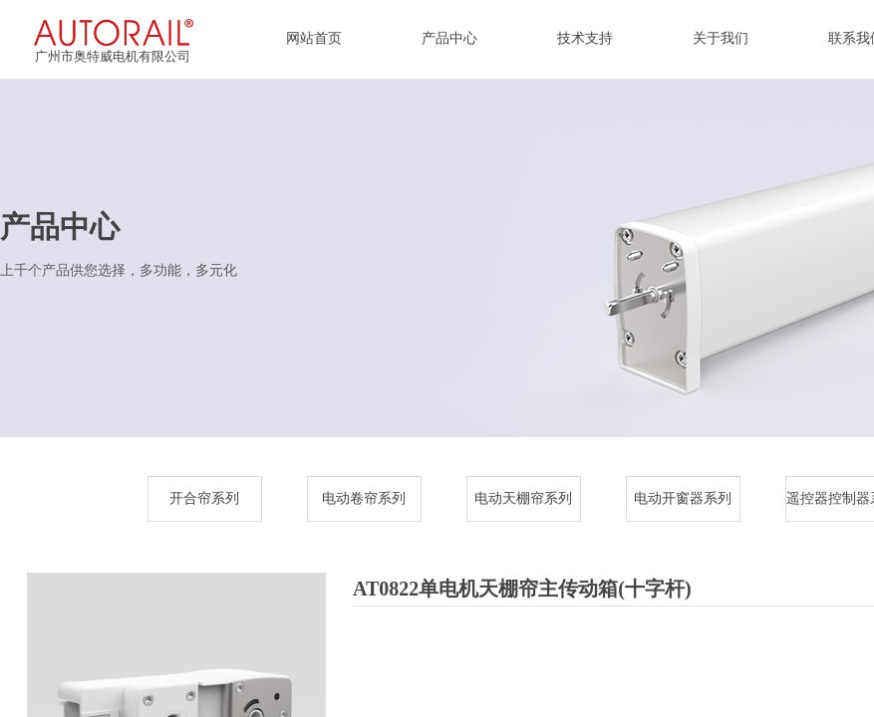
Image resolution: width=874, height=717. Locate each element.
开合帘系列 (204, 498)
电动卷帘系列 (364, 498)
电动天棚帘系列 (523, 498)
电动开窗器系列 (682, 498)
